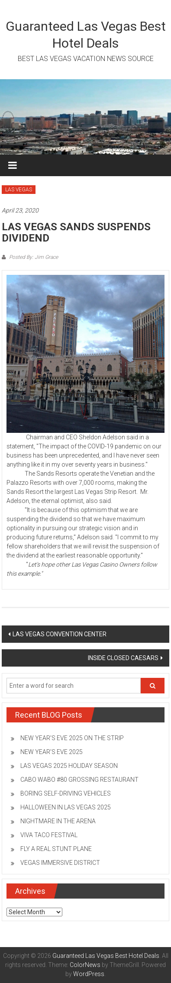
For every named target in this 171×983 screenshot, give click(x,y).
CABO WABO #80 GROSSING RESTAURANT (79, 779)
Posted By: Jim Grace (33, 257)
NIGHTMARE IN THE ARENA (58, 821)
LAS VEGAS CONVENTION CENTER (59, 634)
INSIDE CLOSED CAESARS (123, 657)
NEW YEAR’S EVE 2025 (51, 751)
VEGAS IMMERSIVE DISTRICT (60, 862)
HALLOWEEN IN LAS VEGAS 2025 (65, 807)
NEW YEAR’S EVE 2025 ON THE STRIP (72, 738)
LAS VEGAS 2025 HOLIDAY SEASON (69, 765)
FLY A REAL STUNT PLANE (56, 848)
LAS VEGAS (18, 190)
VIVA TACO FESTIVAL (48, 835)
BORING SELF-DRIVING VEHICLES (65, 793)
